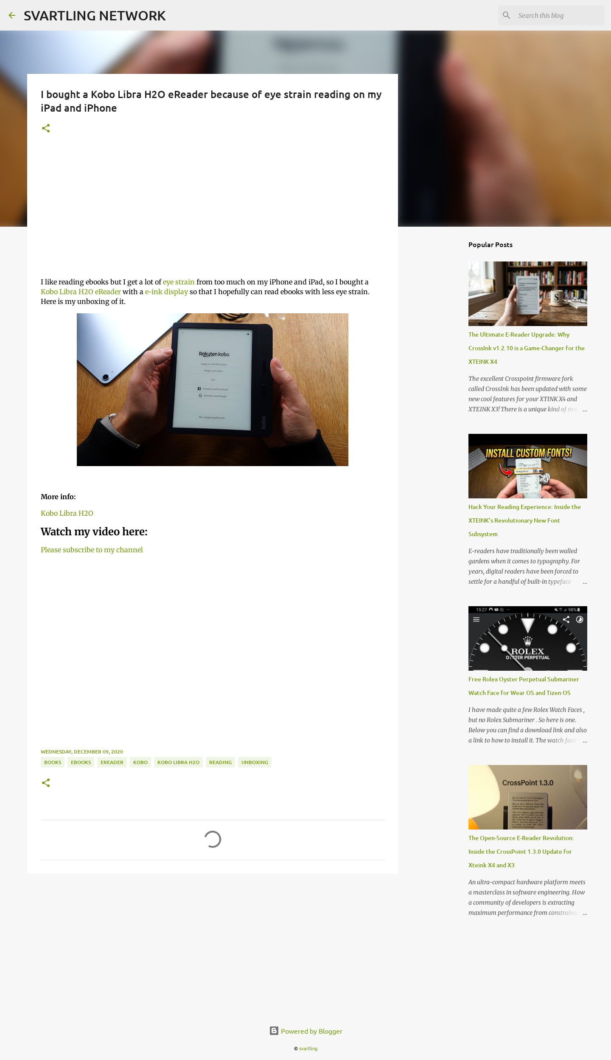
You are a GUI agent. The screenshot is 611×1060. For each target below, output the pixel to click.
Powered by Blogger (305, 1030)
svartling (308, 1048)
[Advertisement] (212, 211)
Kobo (140, 762)
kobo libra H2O (178, 762)
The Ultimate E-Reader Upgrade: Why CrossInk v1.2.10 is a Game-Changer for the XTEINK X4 (526, 348)
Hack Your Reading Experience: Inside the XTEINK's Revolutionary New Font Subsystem (524, 520)
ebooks (81, 762)
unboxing (254, 762)
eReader (112, 762)
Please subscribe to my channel (92, 549)
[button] (46, 129)
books (52, 762)
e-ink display (166, 291)
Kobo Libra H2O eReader (81, 291)
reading (220, 762)
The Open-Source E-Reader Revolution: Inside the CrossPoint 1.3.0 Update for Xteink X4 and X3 (521, 851)
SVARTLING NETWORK (95, 15)
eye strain (179, 282)
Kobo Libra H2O (67, 513)
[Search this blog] (559, 15)
